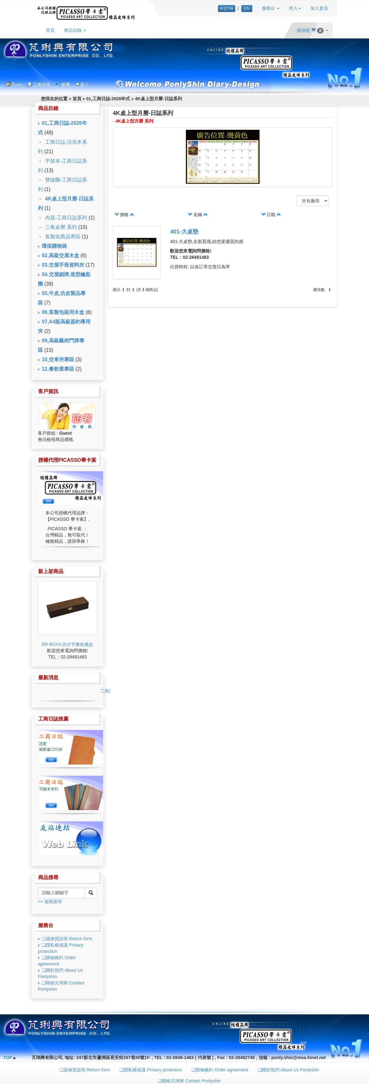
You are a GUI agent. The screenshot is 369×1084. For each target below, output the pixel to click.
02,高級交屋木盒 (60, 255)
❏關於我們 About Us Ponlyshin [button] (288, 1069)
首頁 (50, 30)
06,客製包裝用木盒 (63, 312)
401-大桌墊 (184, 232)
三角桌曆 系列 (61, 227)
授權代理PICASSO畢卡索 (67, 460)
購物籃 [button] (312, 30)
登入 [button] (295, 8)
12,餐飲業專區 (58, 369)
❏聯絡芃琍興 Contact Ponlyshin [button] (189, 1080)
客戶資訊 (48, 391)
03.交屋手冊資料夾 (63, 265)
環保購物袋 (54, 246)
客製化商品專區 (62, 236)
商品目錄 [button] (75, 30)
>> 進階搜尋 (50, 901)
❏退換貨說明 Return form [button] (84, 1069)
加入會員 (319, 8)
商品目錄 (48, 108)
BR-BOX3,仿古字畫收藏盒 (67, 644)
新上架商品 (50, 571)
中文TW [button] (226, 8)
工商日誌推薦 (53, 719)
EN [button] (246, 8)
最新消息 (48, 677)
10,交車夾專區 (58, 359)
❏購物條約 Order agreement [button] (219, 1069)
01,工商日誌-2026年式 (108, 98)
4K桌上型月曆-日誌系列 (158, 98)
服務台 (45, 925)
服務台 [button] (270, 8)
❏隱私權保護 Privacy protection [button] (151, 1069)
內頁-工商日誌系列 (66, 217)
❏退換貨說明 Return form (67, 938)
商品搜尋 (48, 877)
